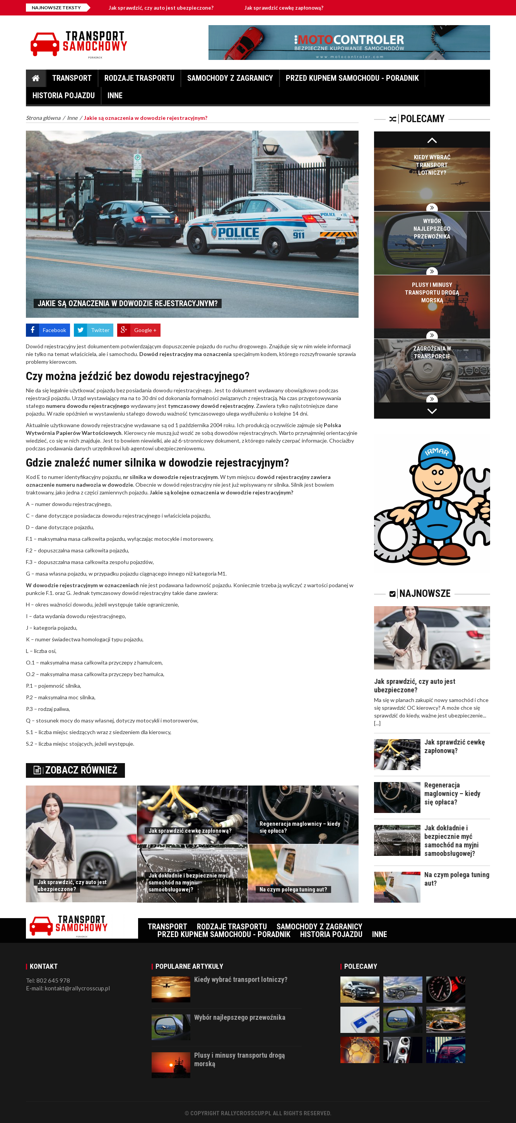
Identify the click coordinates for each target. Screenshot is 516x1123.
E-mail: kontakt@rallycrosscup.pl (68, 988)
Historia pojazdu (63, 97)
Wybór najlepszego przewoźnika (432, 229)
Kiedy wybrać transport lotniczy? (432, 165)
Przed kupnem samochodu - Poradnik (352, 80)
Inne (115, 97)
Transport (72, 80)
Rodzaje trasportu (139, 80)
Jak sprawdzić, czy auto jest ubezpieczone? (164, 8)
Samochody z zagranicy (230, 80)
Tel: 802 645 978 (48, 980)
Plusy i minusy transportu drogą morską (432, 292)
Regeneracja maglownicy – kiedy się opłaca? (452, 793)
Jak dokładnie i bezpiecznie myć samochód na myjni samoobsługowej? (188, 882)
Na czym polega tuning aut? (293, 889)
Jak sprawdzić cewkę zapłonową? (287, 8)
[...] (377, 723)
